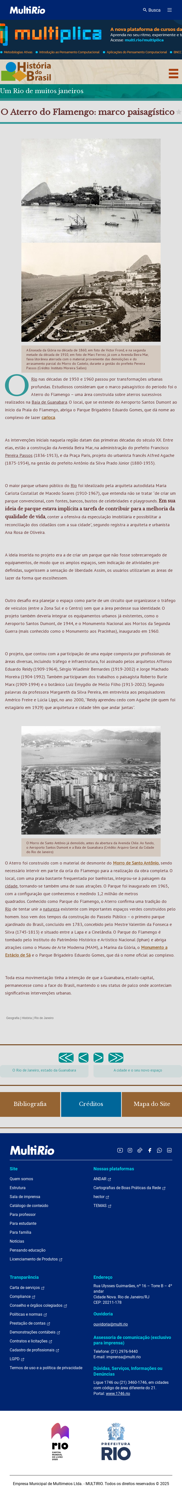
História (27, 1018)
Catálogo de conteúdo (29, 1205)
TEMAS (102, 1205)
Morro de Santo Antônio (136, 863)
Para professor (23, 1214)
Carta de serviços (27, 1287)
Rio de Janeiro (43, 1018)
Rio (34, 379)
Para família (20, 1232)
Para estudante (23, 1223)
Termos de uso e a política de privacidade (46, 1367)
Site (14, 1168)
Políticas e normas (28, 1314)
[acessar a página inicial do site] (27, 10)
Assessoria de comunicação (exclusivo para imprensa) (132, 1340)
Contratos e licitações (31, 1341)
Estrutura (18, 1187)
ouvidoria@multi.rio (110, 1324)
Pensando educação (28, 1250)
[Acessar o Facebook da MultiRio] (150, 1150)
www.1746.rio (118, 1393)
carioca (48, 417)
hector (101, 1196)
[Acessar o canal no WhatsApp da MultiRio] (159, 1150)
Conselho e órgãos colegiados (38, 1305)
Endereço (102, 1277)
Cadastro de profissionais (34, 1350)
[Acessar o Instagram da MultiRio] (130, 1150)
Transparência (24, 1277)
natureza (51, 909)
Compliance (23, 1296)
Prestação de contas (30, 1323)
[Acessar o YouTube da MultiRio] (120, 1150)
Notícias (17, 1241)
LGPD (17, 1359)
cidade (11, 886)
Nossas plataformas (113, 1168)
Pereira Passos (19, 455)
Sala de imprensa (25, 1196)
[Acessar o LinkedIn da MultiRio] (169, 1150)
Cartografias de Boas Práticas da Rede (129, 1187)
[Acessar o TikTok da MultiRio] (140, 1150)
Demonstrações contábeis (35, 1332)
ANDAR (102, 1179)
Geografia (12, 1018)
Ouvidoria (103, 1313)
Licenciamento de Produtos (36, 1259)
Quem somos (21, 1179)
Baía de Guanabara (49, 402)
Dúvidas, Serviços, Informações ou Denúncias (127, 1371)
